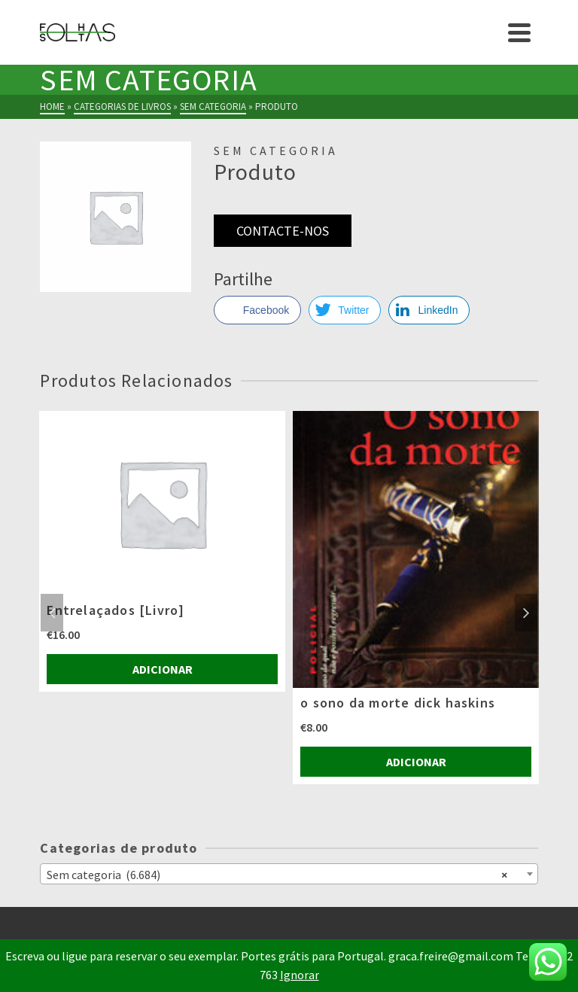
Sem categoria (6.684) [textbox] (277, 874)
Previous (52, 612)
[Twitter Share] (345, 310)
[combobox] (288, 873)
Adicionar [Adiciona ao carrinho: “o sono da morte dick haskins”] (416, 761)
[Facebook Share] (257, 310)
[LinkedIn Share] (429, 310)
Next (526, 612)
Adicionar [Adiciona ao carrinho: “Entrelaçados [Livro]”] (162, 669)
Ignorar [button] (299, 974)
